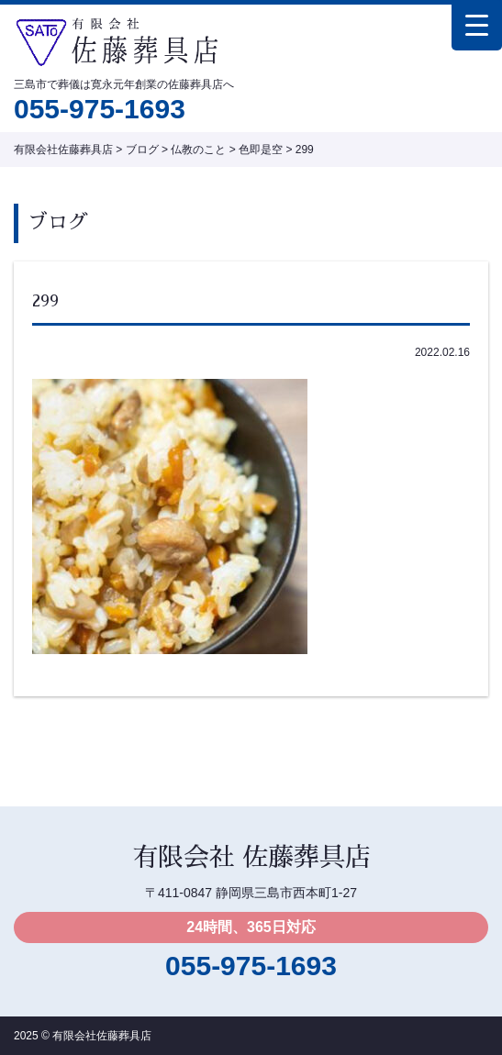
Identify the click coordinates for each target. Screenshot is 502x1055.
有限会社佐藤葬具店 (101, 1035)
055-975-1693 (99, 109)
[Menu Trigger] (477, 25)
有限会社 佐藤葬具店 (251, 858)
